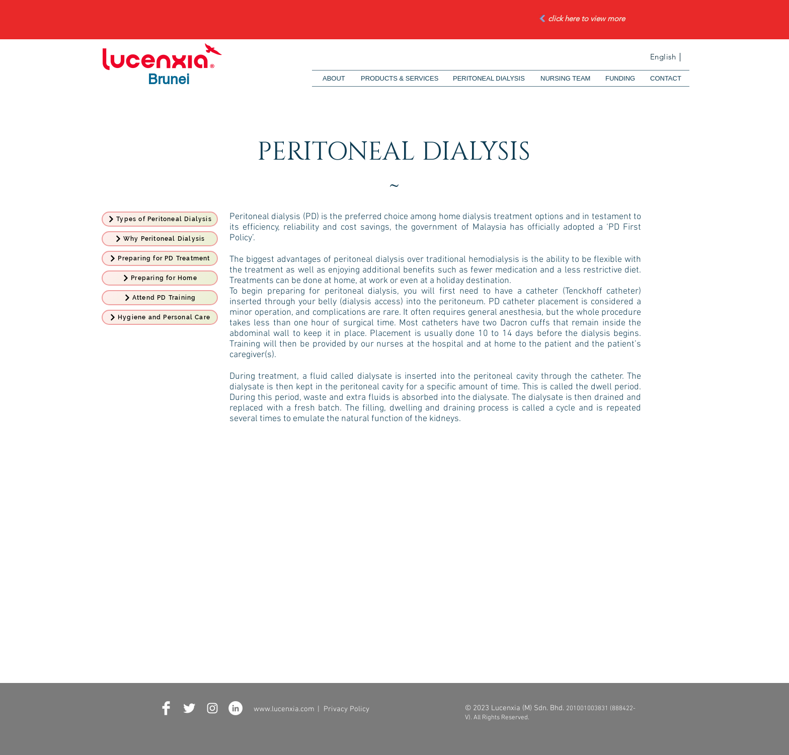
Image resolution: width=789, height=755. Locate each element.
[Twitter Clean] (189, 708)
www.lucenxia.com (284, 709)
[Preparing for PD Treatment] (160, 258)
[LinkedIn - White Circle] (235, 708)
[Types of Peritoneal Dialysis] (160, 219)
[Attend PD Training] (160, 297)
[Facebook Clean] (166, 708)
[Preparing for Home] (160, 278)
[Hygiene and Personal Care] (160, 317)
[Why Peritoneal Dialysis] (160, 238)
